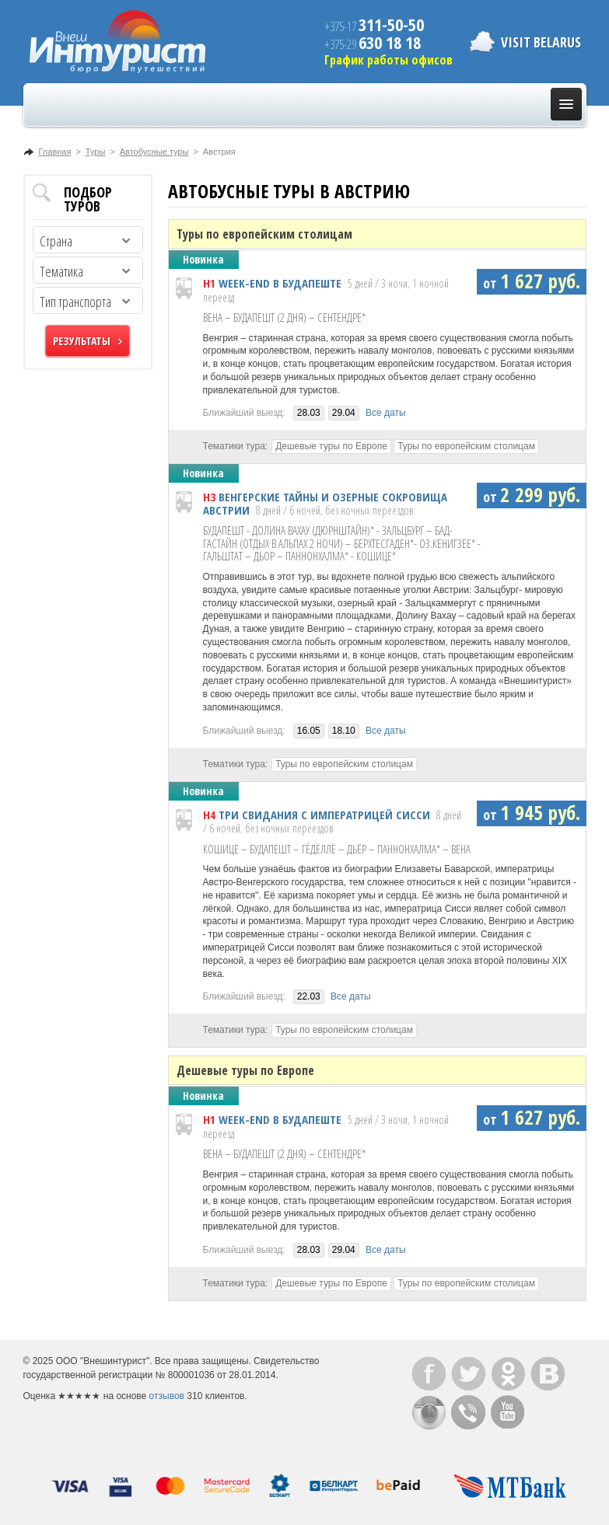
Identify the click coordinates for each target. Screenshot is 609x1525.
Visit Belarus (541, 42)
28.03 (308, 412)
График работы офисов (388, 59)
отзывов (166, 1396)
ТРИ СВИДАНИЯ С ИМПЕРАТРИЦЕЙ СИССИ (324, 814)
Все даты (386, 412)
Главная (55, 151)
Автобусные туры (154, 151)
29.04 (343, 412)
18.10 (343, 730)
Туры (96, 151)
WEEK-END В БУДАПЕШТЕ (280, 283)
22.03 (308, 996)
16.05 (308, 730)
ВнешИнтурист (117, 41)
